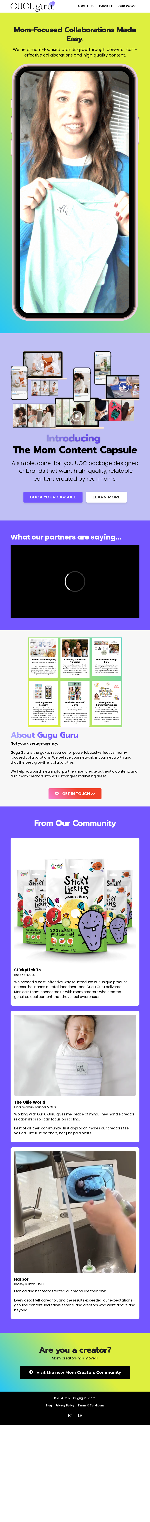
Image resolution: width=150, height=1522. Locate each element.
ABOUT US (86, 6)
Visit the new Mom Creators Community (75, 1372)
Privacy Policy (64, 1405)
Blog (49, 1405)
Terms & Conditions (91, 1405)
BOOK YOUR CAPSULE (53, 497)
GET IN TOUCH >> (75, 794)
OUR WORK (127, 6)
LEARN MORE (106, 497)
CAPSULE (106, 6)
